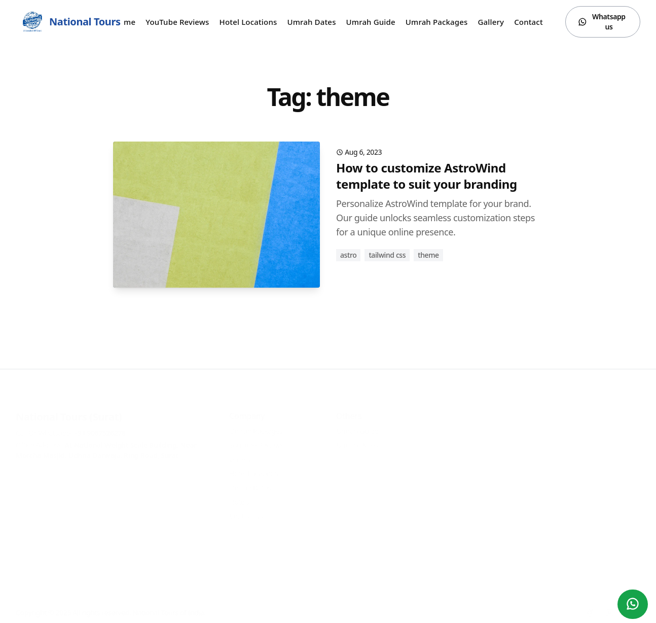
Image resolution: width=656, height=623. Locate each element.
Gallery (491, 22)
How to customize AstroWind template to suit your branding (426, 175)
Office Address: (106, 441)
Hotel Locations (248, 22)
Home (124, 22)
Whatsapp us (602, 21)
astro (348, 255)
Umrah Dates (311, 22)
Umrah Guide (370, 22)
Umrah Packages (437, 22)
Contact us (534, 22)
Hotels (239, 493)
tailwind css (387, 255)
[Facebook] (589, 604)
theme (428, 255)
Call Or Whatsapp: (71, 424)
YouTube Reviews (177, 22)
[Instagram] (610, 604)
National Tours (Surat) (69, 407)
